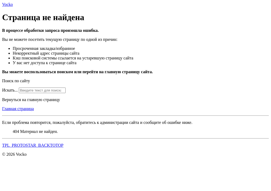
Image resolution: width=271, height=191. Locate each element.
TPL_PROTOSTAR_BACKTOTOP (33, 145)
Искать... (10, 90)
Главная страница (18, 108)
